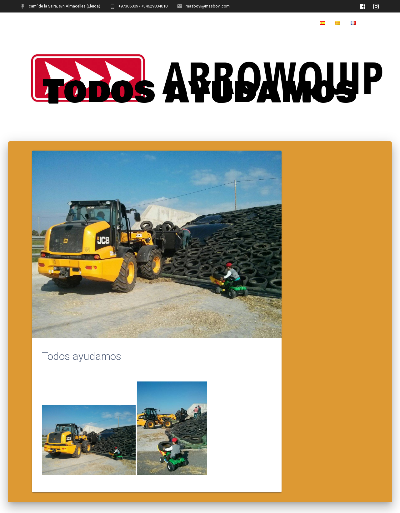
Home (372, 23)
